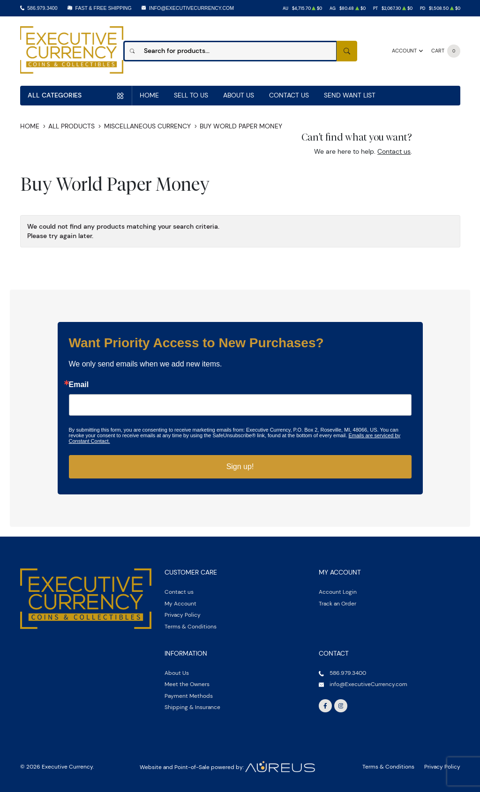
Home (149, 95)
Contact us (394, 151)
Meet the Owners (187, 683)
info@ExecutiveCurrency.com (191, 8)
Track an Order (337, 603)
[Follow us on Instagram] (340, 705)
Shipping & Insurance (192, 706)
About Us (238, 95)
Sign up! (240, 467)
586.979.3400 (42, 8)
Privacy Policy (183, 614)
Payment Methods (189, 695)
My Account (180, 603)
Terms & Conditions (191, 626)
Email (79, 385)
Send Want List (349, 95)
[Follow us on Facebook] (325, 705)
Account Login (338, 591)
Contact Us (289, 95)
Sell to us (191, 95)
